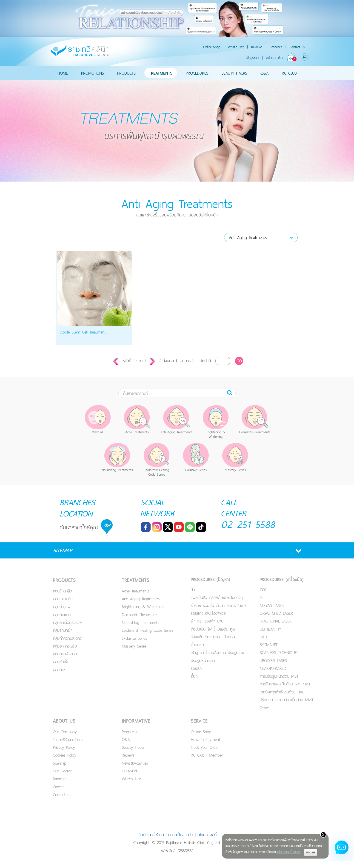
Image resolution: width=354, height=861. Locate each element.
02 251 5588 (248, 524)
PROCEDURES (197, 73)
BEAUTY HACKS (234, 73)
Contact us (297, 47)
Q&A (264, 73)
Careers (59, 786)
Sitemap (59, 762)
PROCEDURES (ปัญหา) (210, 579)
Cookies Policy (64, 754)
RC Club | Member (207, 754)
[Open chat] (341, 848)
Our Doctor (62, 770)
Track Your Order (205, 746)
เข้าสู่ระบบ (252, 58)
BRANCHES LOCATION (78, 507)
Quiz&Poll (129, 770)
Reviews (256, 47)
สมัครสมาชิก (274, 58)
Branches (276, 47)
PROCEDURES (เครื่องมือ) (281, 579)
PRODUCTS (126, 73)
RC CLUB (289, 73)
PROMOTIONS (92, 73)
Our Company (65, 731)
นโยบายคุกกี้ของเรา (289, 852)
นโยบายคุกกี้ (207, 834)
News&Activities (135, 762)
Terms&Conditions (68, 739)
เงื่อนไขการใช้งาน (151, 834)
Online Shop (211, 47)
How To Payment (205, 739)
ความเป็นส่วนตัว (180, 834)
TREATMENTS (160, 73)
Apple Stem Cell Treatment (83, 332)
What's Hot (236, 47)
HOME (62, 73)
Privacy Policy (64, 746)
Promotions (131, 731)
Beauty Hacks (133, 746)
